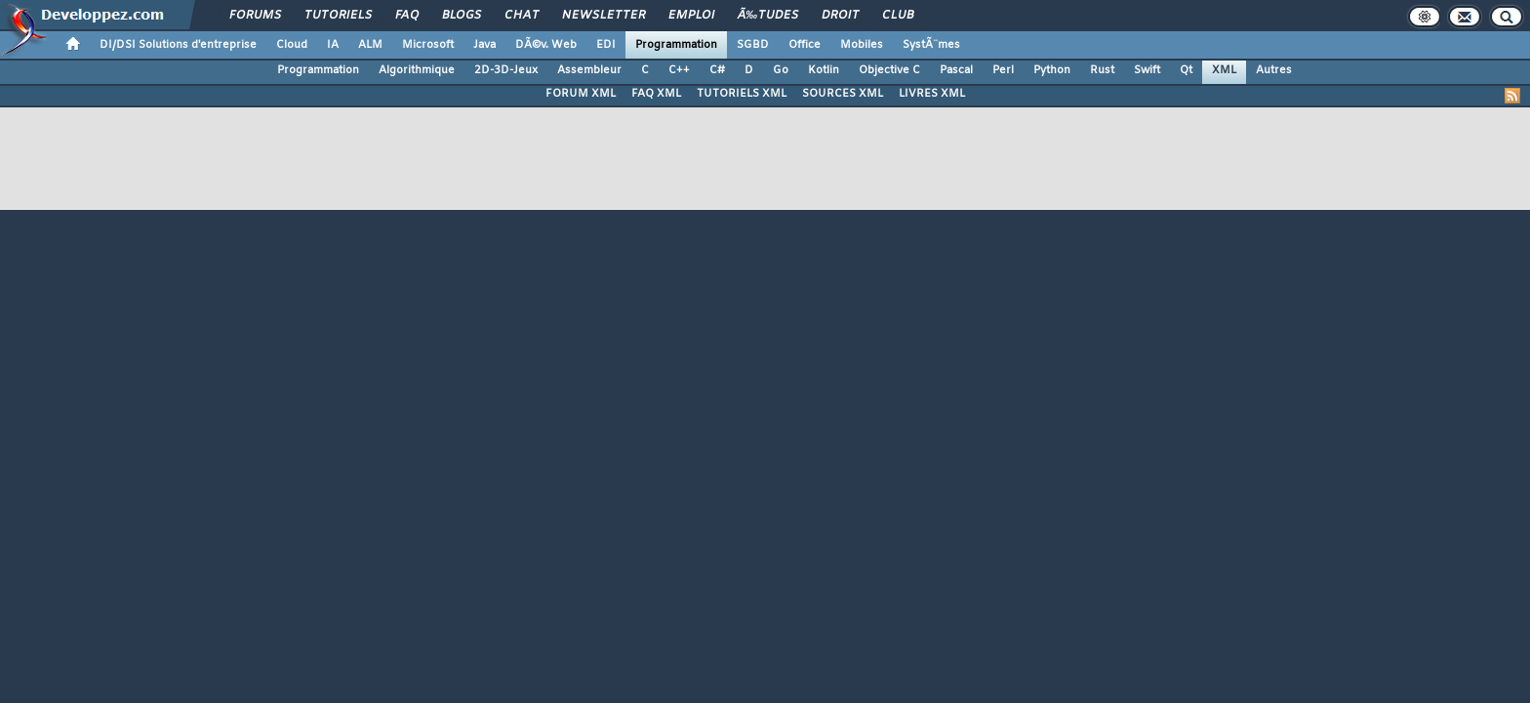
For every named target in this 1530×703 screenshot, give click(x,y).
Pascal (956, 70)
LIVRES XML (932, 94)
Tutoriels (338, 15)
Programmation (676, 45)
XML (1224, 70)
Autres (1274, 70)
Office (804, 45)
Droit (840, 15)
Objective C (889, 70)
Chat (522, 15)
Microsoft (428, 45)
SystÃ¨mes (931, 45)
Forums (255, 15)
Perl (1003, 70)
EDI (606, 45)
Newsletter (603, 15)
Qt (1186, 70)
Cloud (291, 45)
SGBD (753, 45)
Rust (1102, 70)
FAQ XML (656, 94)
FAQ (407, 15)
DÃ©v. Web (546, 45)
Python (1051, 70)
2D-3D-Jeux (506, 70)
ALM (370, 45)
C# (717, 70)
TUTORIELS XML (741, 94)
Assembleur (589, 70)
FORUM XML (580, 94)
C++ (679, 70)
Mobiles (861, 45)
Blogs (461, 15)
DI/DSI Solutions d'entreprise (178, 45)
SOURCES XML (842, 94)
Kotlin (823, 70)
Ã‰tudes (768, 15)
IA (333, 45)
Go (780, 70)
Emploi (691, 15)
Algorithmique (417, 70)
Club (897, 15)
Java (484, 45)
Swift (1147, 70)
